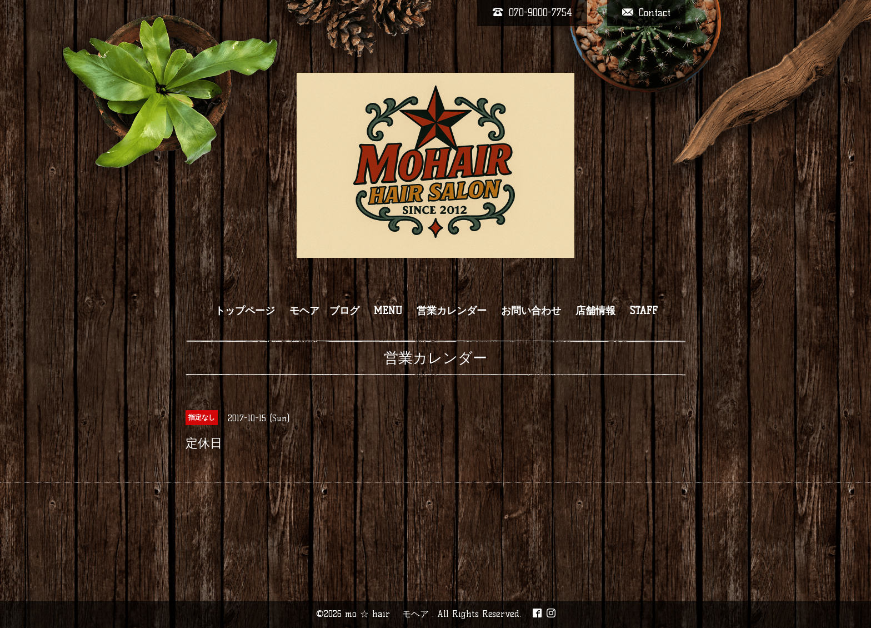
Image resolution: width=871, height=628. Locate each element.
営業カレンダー (452, 311)
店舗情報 (595, 311)
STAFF (644, 311)
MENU (388, 311)
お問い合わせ (531, 311)
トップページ (245, 311)
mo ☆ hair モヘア (388, 614)
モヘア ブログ (324, 311)
